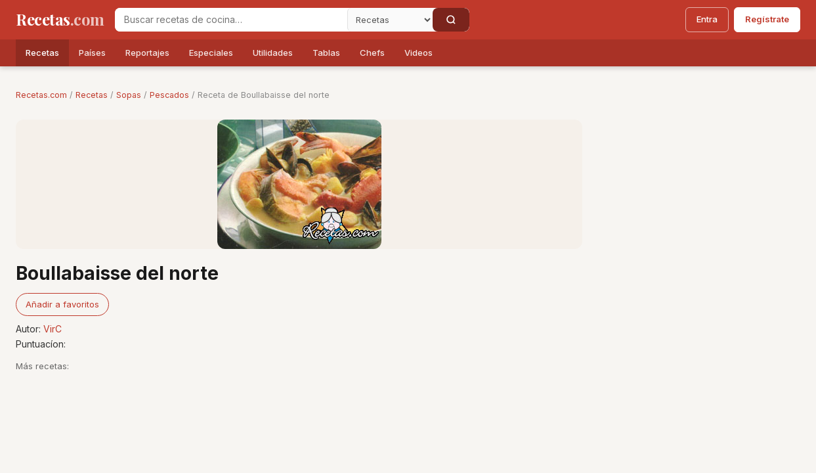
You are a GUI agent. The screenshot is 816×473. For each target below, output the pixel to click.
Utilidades (273, 52)
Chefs (372, 52)
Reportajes (147, 52)
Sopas (128, 95)
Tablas (326, 52)
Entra (707, 19)
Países (92, 52)
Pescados (169, 95)
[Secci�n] (390, 20)
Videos (418, 52)
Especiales (211, 52)
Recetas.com (41, 95)
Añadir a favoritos (62, 304)
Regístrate (767, 19)
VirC (52, 328)
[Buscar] (451, 20)
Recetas (42, 52)
